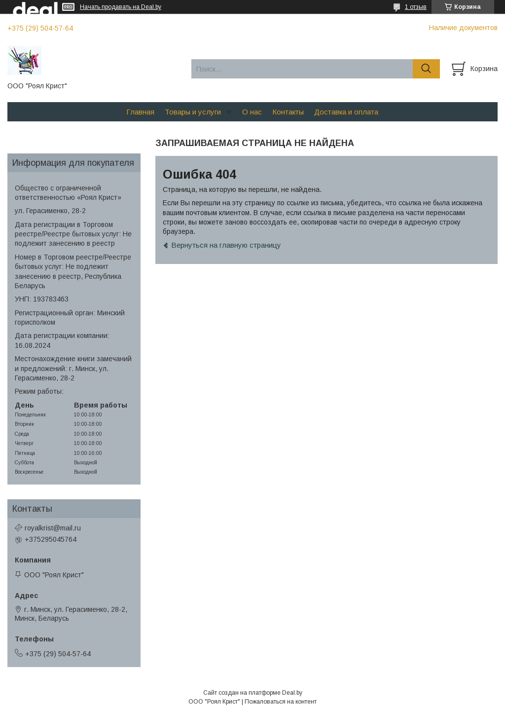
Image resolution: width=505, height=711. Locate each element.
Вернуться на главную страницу (226, 245)
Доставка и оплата (346, 112)
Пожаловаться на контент (281, 701)
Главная (140, 112)
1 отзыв (416, 6)
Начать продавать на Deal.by (120, 6)
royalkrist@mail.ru (53, 528)
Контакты (288, 112)
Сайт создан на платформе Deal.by (252, 692)
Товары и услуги (193, 112)
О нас (252, 112)
